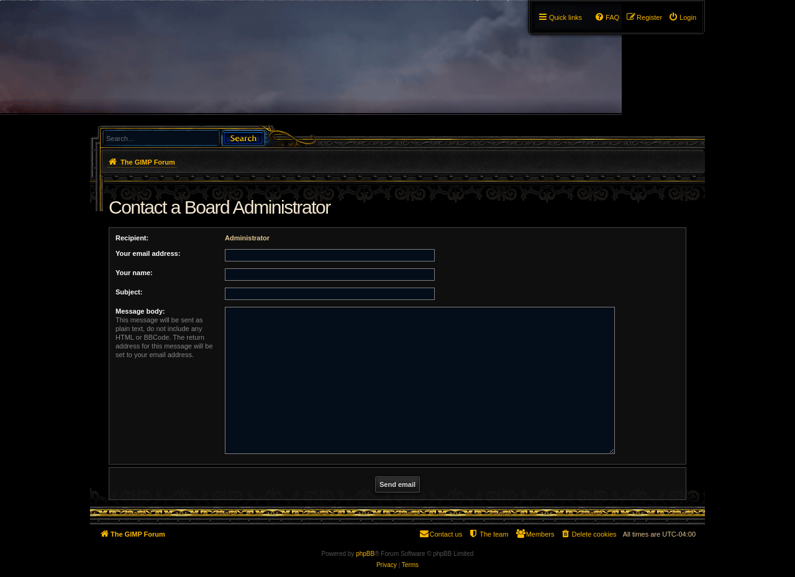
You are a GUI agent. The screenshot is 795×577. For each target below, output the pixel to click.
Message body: (140, 311)
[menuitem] (682, 17)
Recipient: (132, 238)
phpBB (365, 553)
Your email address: (148, 253)
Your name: (134, 272)
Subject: (129, 292)
